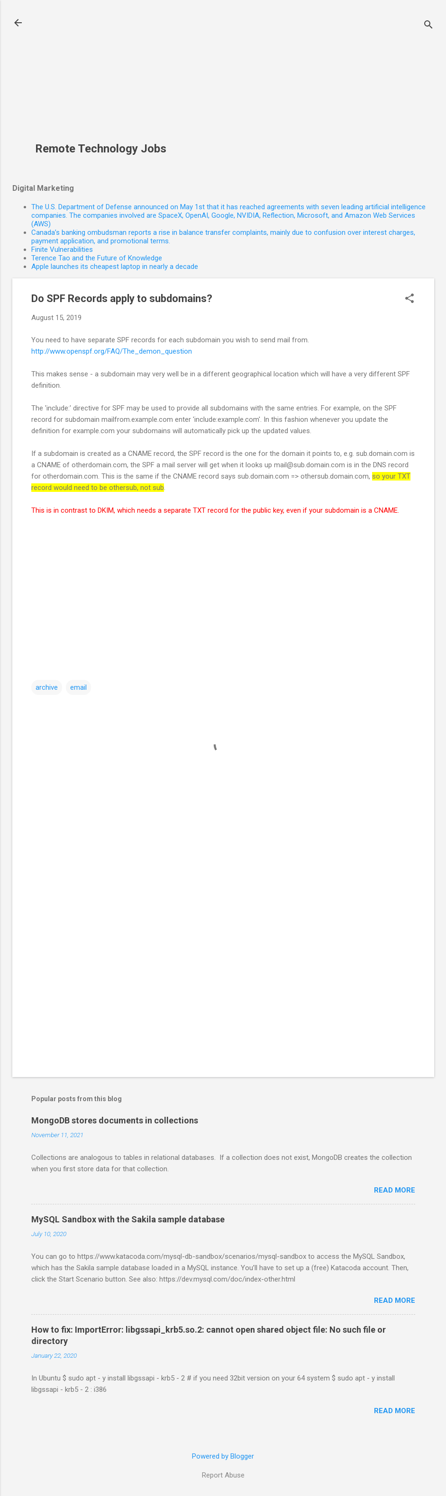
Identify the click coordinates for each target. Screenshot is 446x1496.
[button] (409, 299)
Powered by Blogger (223, 1456)
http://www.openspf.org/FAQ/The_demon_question (111, 351)
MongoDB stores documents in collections (114, 1120)
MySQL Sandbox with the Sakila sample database (128, 1219)
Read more (394, 1190)
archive (47, 687)
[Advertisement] (104, 76)
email (78, 687)
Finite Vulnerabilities (62, 249)
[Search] (428, 25)
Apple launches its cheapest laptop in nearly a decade (114, 266)
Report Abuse (223, 1475)
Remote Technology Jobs (100, 148)
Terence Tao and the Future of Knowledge (96, 258)
